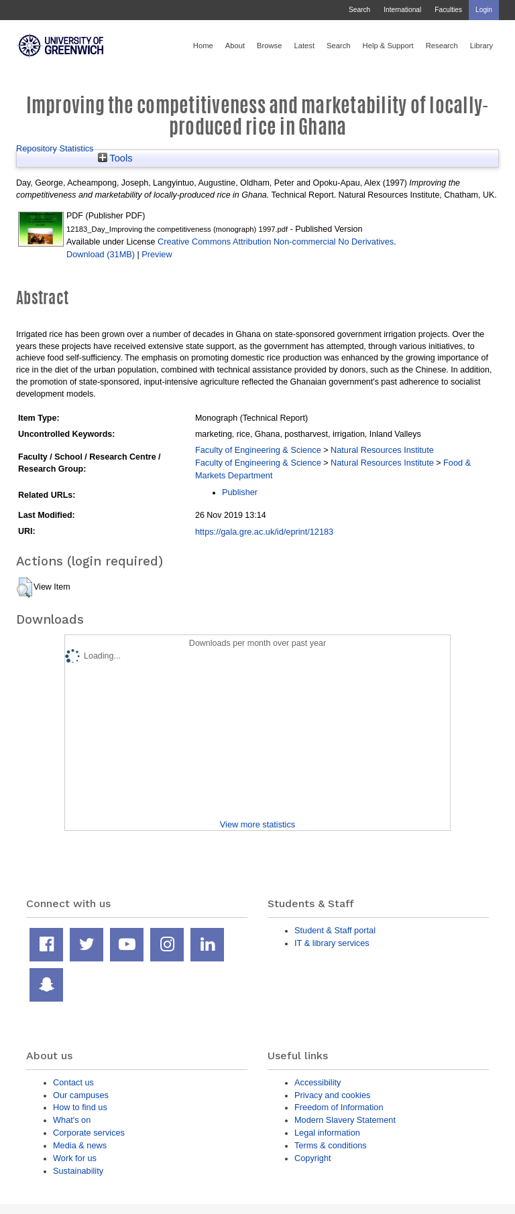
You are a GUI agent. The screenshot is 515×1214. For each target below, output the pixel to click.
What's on (72, 1120)
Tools (115, 158)
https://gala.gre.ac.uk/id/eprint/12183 (264, 532)
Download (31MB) (100, 254)
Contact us (73, 1082)
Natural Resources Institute (382, 450)
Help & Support (388, 46)
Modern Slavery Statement (345, 1120)
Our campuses (81, 1095)
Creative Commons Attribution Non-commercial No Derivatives (276, 242)
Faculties (448, 9)
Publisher (240, 492)
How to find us (80, 1107)
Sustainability (78, 1171)
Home (203, 46)
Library (481, 46)
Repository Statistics (55, 148)
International (402, 9)
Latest (304, 46)
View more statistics (257, 824)
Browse (269, 46)
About (235, 46)
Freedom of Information (339, 1107)
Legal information (327, 1133)
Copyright (312, 1158)
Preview (156, 254)
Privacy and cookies (332, 1095)
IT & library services (331, 943)
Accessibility (317, 1082)
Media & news (80, 1145)
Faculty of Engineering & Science (258, 450)
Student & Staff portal (335, 930)
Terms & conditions (330, 1145)
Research (442, 46)
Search (359, 9)
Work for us (75, 1158)
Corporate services (89, 1133)
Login (483, 9)
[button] (24, 588)
